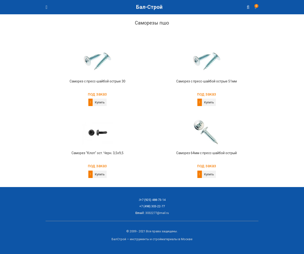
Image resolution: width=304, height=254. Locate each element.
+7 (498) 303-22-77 (152, 206)
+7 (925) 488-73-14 (153, 200)
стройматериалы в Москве (172, 239)
